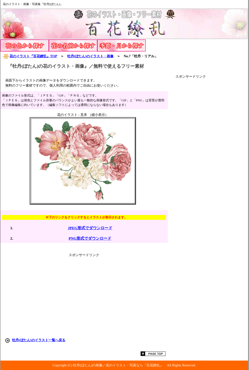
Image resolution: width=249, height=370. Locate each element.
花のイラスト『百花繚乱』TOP (30, 56)
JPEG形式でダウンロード (90, 228)
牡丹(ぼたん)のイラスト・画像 (90, 56)
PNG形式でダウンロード (90, 238)
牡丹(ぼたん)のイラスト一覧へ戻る (38, 340)
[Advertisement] (211, 151)
